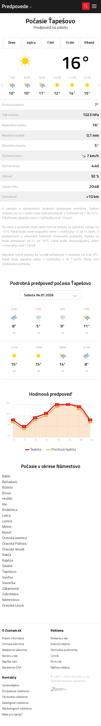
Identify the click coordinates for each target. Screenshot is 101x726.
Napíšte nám (9, 661)
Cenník (55, 656)
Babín (6, 476)
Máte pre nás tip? (12, 714)
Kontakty (9, 677)
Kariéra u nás (9, 656)
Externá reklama (60, 644)
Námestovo (10, 599)
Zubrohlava (10, 594)
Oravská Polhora (14, 543)
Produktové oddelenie (15, 691)
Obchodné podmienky (64, 650)
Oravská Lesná (13, 605)
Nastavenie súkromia (14, 650)
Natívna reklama (60, 667)
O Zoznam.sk (11, 630)
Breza (6, 493)
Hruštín (7, 498)
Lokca (6, 515)
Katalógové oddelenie (15, 703)
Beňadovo (9, 481)
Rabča (6, 554)
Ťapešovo (9, 571)
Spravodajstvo (10, 685)
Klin (4, 504)
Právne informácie (13, 638)
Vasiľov (7, 577)
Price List (56, 661)
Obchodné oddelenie (15, 697)
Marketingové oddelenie (17, 708)
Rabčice (7, 560)
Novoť (7, 532)
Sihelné (7, 565)
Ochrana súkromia (13, 644)
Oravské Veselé (13, 549)
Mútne (7, 526)
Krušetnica (9, 509)
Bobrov (7, 487)
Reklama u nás (59, 638)
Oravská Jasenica (14, 537)
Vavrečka (8, 582)
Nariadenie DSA (11, 667)
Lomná (7, 521)
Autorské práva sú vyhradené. (68, 681)
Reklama (57, 630)
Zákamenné (10, 588)
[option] (11, 85)
